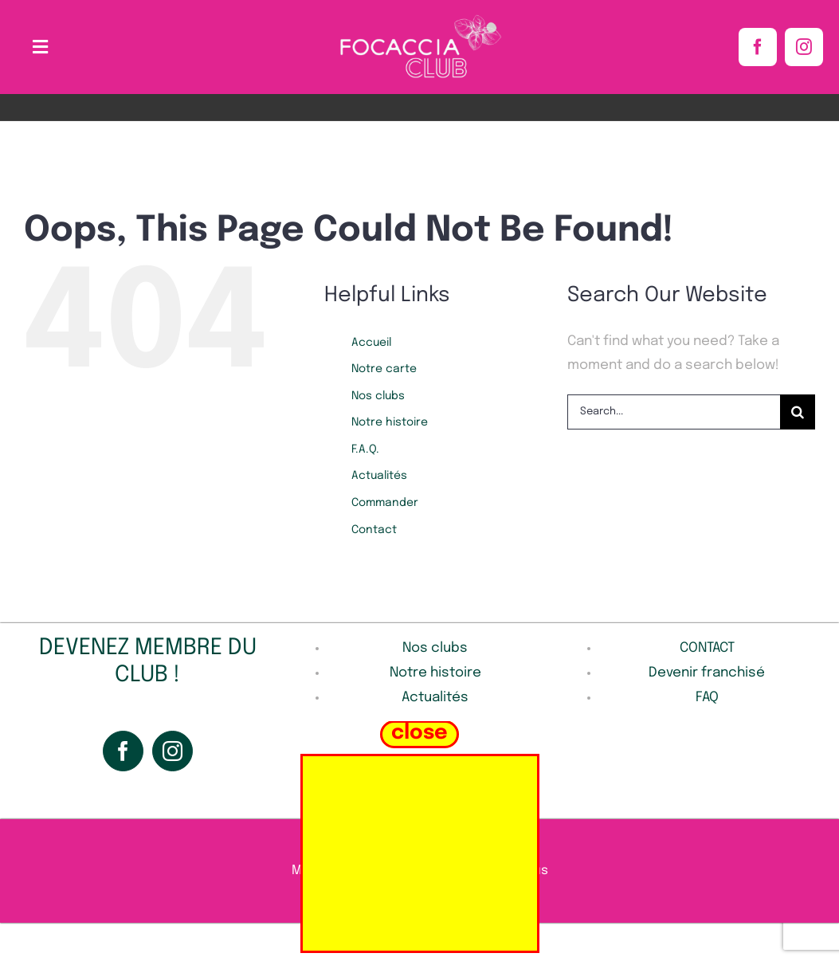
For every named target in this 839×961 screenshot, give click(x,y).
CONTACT (707, 648)
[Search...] (673, 412)
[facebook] (758, 47)
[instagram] (804, 47)
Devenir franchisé (707, 673)
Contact (374, 529)
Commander (384, 502)
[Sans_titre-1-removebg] (420, 18)
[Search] (797, 412)
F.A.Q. (365, 449)
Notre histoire (389, 422)
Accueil (371, 342)
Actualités (379, 475)
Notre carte (384, 369)
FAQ (707, 697)
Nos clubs (378, 396)
